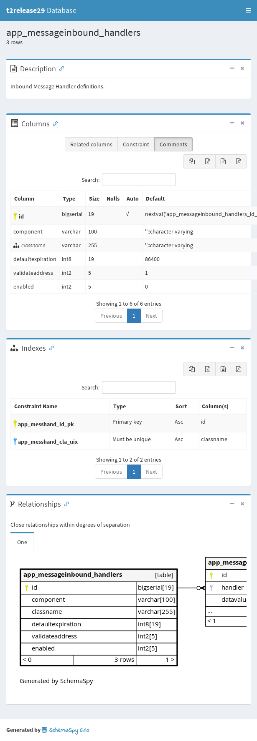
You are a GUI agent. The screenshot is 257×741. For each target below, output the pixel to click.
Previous (111, 315)
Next (151, 315)
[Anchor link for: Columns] (53, 123)
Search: (128, 179)
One (22, 542)
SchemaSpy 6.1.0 (65, 730)
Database (41, 10)
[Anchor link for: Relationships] (65, 503)
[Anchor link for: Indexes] (49, 347)
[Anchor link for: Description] (60, 68)
